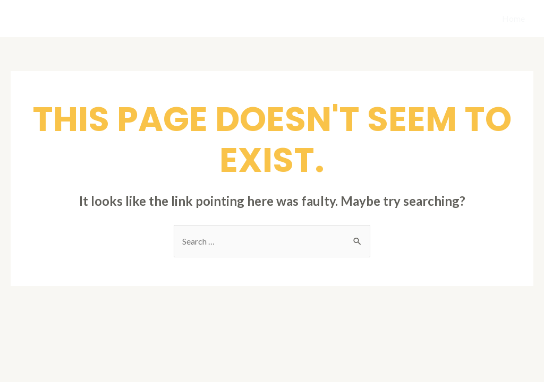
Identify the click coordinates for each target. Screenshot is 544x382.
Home (513, 18)
